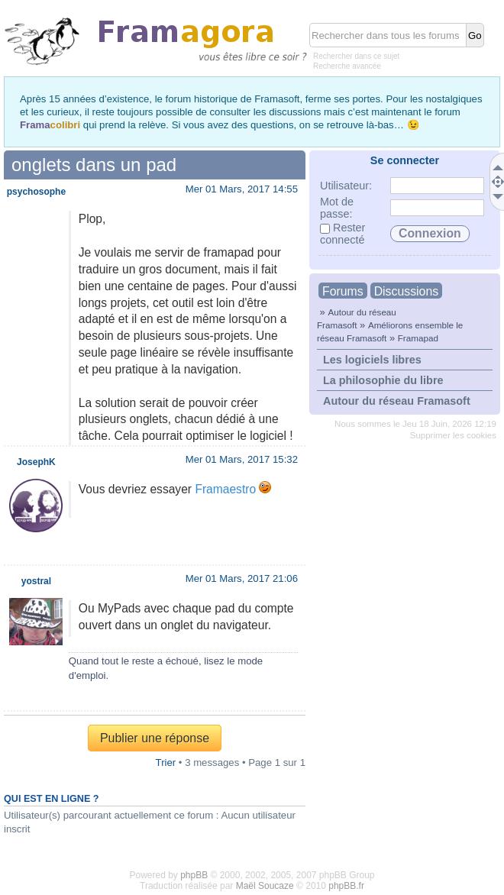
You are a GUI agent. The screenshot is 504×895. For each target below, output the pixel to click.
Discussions (406, 291)
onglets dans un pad (93, 164)
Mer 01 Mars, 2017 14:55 (242, 189)
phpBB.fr (346, 885)
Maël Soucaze (265, 885)
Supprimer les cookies (453, 435)
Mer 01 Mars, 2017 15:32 (242, 459)
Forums (342, 291)
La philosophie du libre (383, 380)
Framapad (418, 338)
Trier (166, 762)
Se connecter (404, 160)
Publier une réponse (154, 738)
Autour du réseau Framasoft (396, 401)
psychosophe (36, 191)
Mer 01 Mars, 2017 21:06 (242, 578)
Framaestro (225, 489)
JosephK (36, 462)
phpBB (194, 875)
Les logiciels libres (372, 360)
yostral (36, 581)
